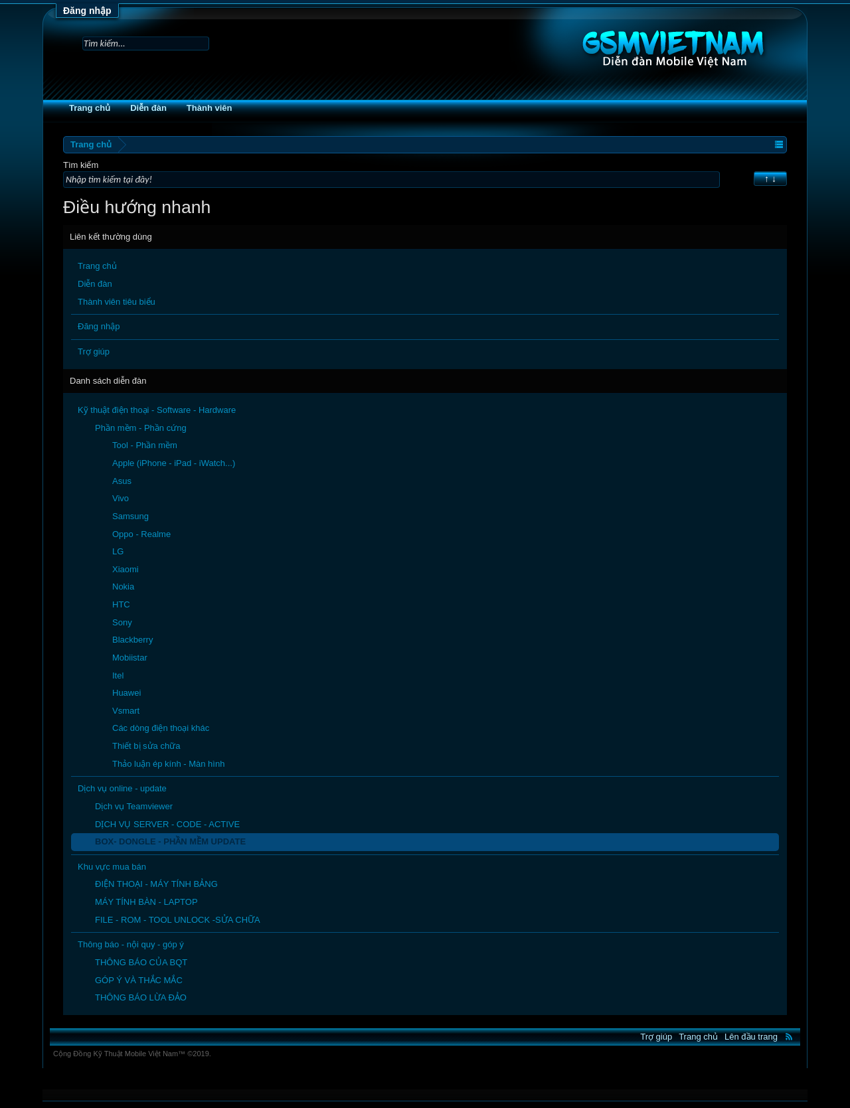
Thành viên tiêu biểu (116, 302)
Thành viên (209, 108)
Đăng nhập (87, 10)
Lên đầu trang (751, 1037)
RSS (789, 1036)
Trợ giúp (94, 351)
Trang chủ (89, 108)
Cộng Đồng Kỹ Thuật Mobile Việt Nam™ (132, 1054)
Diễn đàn (148, 108)
